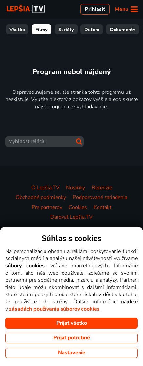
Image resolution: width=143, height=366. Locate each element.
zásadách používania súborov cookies (54, 309)
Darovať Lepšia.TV (71, 217)
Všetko (17, 29)
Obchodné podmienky (41, 197)
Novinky (75, 187)
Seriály (66, 29)
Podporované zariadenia (100, 197)
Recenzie (102, 187)
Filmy (41, 29)
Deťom (91, 29)
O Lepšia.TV (45, 187)
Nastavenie (71, 352)
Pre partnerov (47, 207)
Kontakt (102, 207)
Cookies (78, 207)
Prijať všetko (71, 323)
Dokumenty (122, 29)
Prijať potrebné (71, 337)
